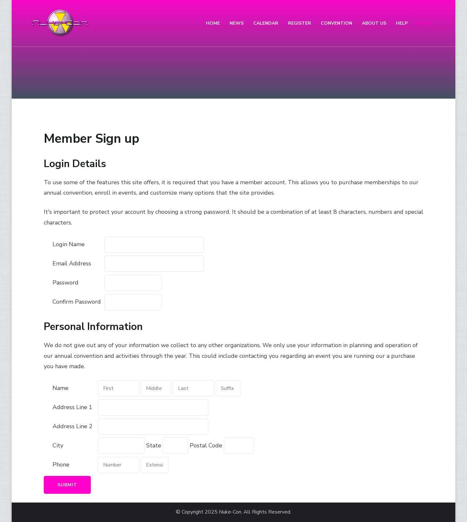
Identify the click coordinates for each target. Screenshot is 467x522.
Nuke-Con (230, 512)
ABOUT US (374, 23)
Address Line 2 (72, 426)
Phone (61, 464)
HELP (402, 23)
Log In (424, 23)
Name (60, 388)
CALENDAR (265, 23)
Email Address (72, 263)
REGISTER (299, 23)
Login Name (69, 244)
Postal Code (206, 445)
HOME (213, 23)
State (153, 445)
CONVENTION (336, 23)
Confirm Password (77, 302)
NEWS (237, 23)
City (58, 445)
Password (65, 282)
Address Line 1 (72, 407)
